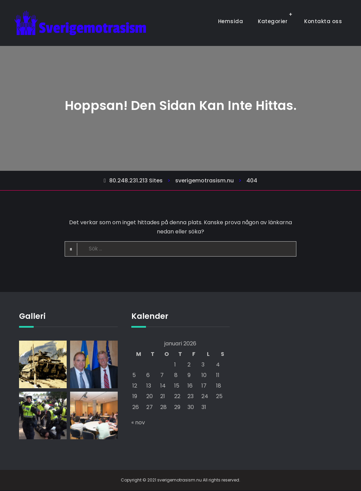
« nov (138, 423)
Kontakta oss (323, 21)
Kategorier (273, 21)
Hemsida (230, 21)
